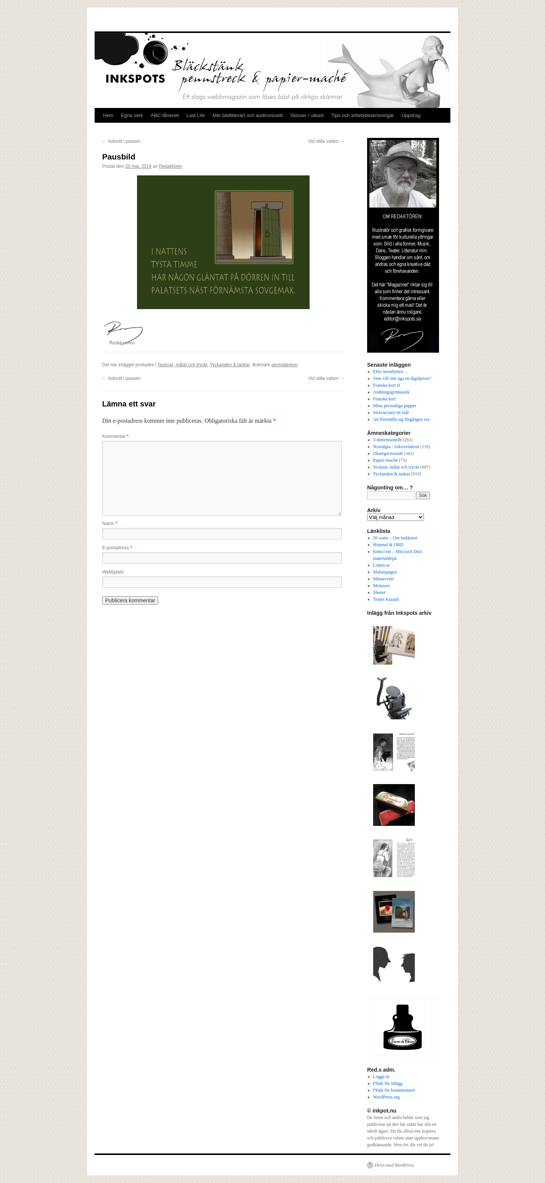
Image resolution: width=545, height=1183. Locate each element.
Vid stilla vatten (326, 141)
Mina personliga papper (394, 405)
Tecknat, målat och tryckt (182, 364)
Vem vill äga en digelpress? (402, 378)
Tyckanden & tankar (229, 364)
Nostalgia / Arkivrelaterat (396, 446)
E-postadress (117, 547)
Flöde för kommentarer (394, 1090)
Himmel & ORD (388, 544)
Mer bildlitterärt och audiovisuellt (248, 115)
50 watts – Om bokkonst (395, 538)
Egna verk (132, 115)
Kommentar (115, 436)
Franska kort (384, 399)
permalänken (284, 364)
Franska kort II (386, 385)
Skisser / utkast (307, 115)
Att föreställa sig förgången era (401, 419)
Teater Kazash (386, 599)
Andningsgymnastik (391, 392)
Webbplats (112, 572)
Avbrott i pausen (121, 141)
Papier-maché (385, 460)
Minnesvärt (383, 578)
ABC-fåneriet (165, 115)
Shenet (379, 592)
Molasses (381, 585)
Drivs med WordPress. (395, 1165)
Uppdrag (411, 115)
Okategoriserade (388, 453)
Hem (108, 115)
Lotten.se (381, 565)
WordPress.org (386, 1097)
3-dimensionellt (387, 439)
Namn (109, 523)
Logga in (381, 1076)
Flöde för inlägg (387, 1083)
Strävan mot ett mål (391, 412)
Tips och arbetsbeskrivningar (362, 115)
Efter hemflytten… (390, 371)
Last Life (195, 115)
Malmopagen (385, 572)
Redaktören (170, 166)
